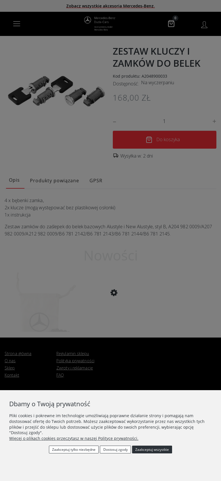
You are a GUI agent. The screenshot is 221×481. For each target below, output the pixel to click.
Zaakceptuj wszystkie (152, 449)
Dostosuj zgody (115, 449)
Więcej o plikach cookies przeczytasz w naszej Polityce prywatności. (73, 438)
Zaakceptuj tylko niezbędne (74, 449)
